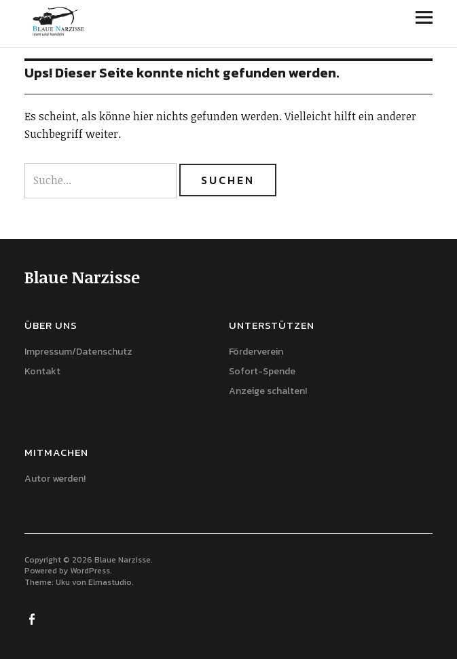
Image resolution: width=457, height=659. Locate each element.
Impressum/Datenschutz (78, 351)
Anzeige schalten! (268, 391)
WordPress (90, 571)
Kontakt (42, 371)
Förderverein (256, 351)
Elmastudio (110, 582)
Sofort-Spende (262, 371)
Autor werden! (55, 478)
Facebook (33, 618)
